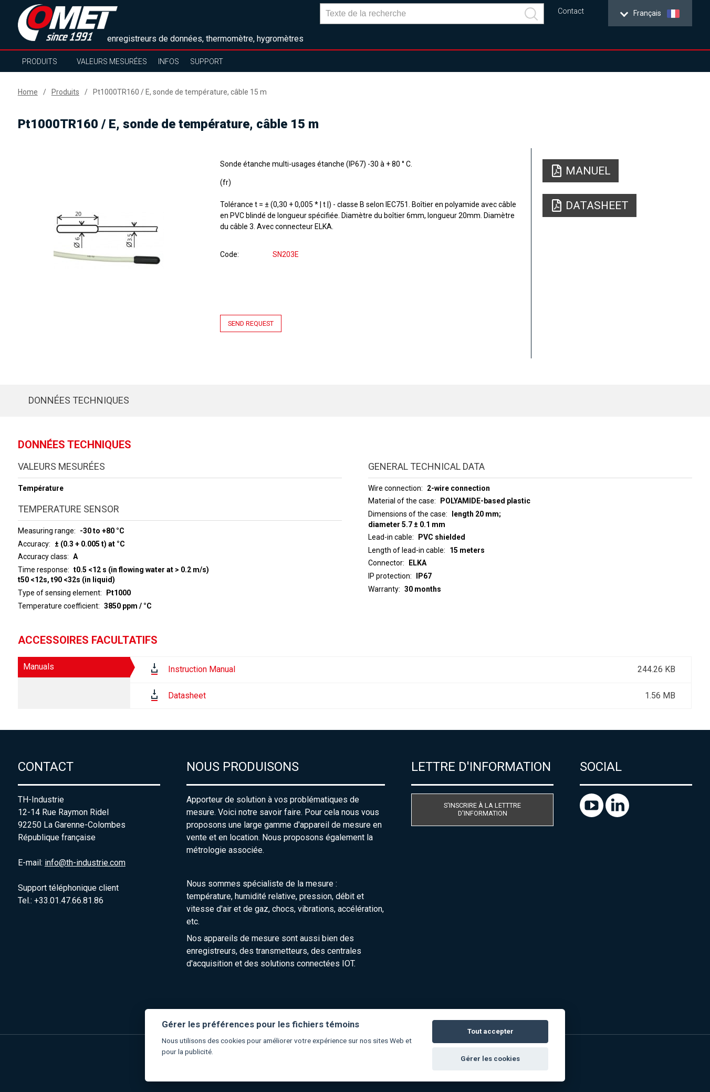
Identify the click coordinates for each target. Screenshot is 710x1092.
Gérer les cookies (490, 1059)
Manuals (38, 667)
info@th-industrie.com (85, 863)
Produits (39, 61)
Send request (251, 323)
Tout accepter (490, 1031)
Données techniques (78, 400)
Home (28, 92)
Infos (168, 61)
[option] (109, 240)
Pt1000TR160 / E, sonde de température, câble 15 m (180, 92)
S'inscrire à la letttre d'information (482, 809)
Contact (571, 11)
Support (206, 61)
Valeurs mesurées (112, 61)
